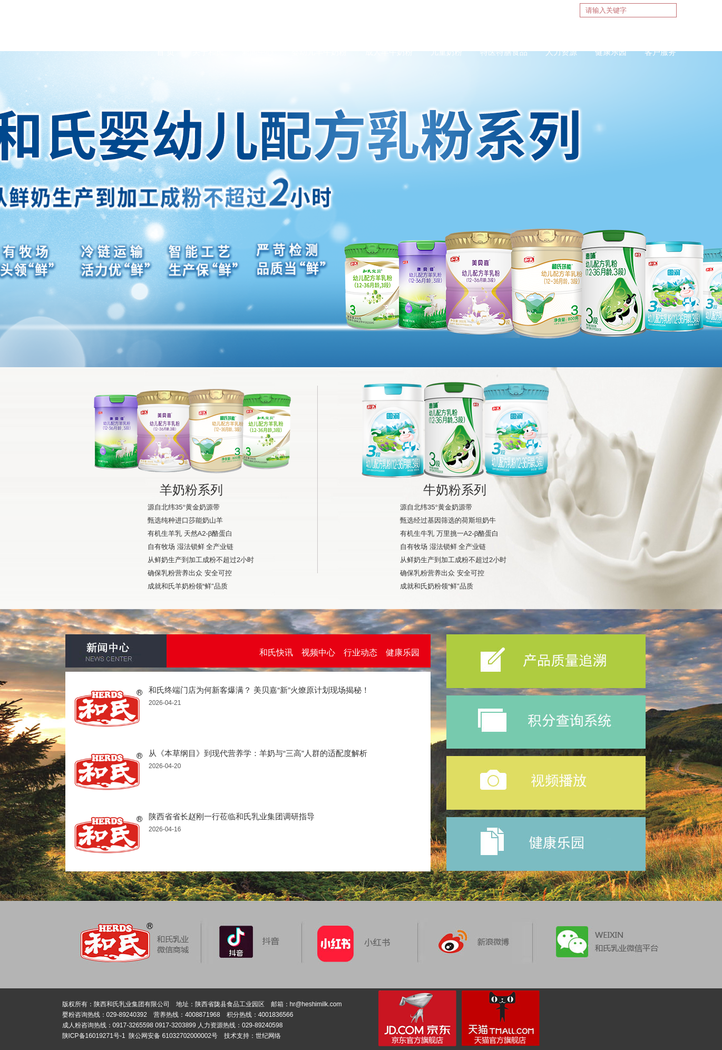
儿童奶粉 (446, 51)
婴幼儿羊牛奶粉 (319, 51)
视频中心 (318, 652)
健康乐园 (611, 51)
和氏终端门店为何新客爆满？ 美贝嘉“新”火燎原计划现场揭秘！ (259, 689)
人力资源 (561, 51)
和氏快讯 (276, 652)
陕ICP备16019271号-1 (93, 1035)
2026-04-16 (165, 829)
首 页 (165, 51)
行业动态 (360, 652)
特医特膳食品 (504, 51)
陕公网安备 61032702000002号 (173, 1035)
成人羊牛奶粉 (389, 51)
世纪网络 (268, 1035)
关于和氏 (208, 51)
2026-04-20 (165, 766)
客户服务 (660, 51)
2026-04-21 (165, 702)
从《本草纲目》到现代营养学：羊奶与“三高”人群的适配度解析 (258, 753)
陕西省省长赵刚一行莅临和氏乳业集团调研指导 (232, 816)
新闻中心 (258, 51)
